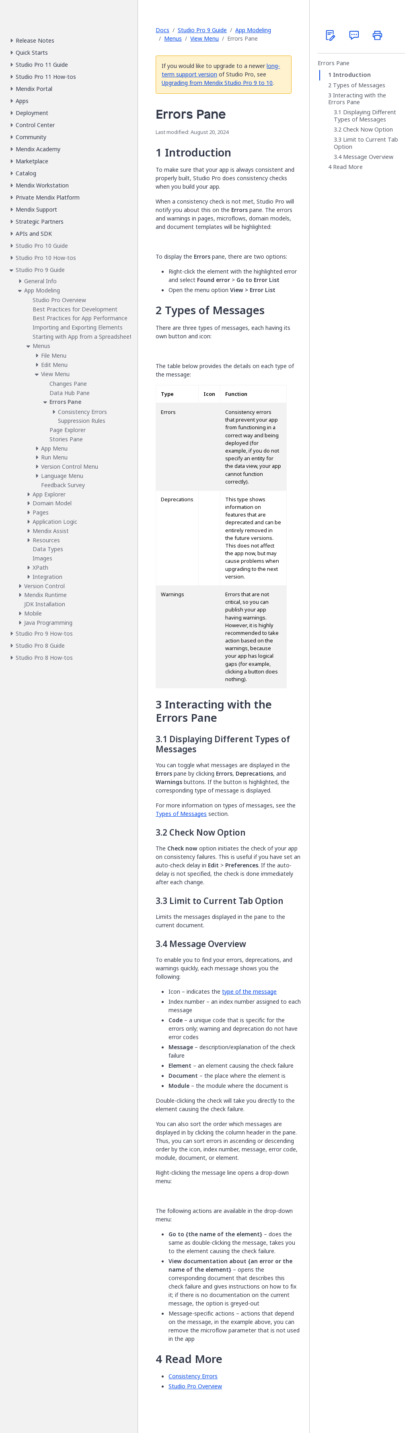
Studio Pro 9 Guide (202, 30)
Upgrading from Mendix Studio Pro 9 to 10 (217, 82)
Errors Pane (333, 63)
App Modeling (253, 30)
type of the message (249, 991)
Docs (162, 30)
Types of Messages (181, 813)
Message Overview (368, 156)
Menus (173, 38)
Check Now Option (368, 129)
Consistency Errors (193, 1376)
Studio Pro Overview (195, 1386)
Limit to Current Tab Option (366, 143)
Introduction (352, 74)
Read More (348, 167)
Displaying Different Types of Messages (365, 116)
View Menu (204, 38)
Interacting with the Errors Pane (357, 99)
